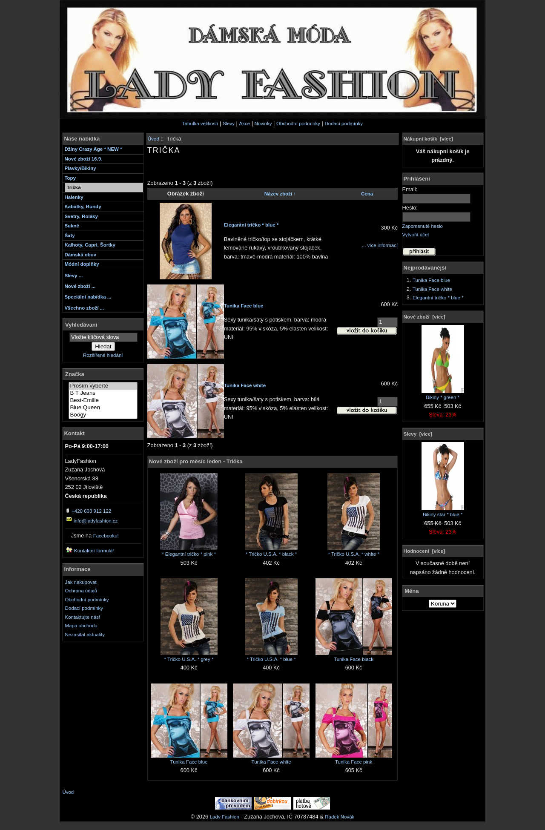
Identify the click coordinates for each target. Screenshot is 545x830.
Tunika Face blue (244, 305)
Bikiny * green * (443, 394)
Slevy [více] (418, 434)
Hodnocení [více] (424, 551)
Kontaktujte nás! (82, 617)
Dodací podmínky (343, 123)
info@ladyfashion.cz (96, 520)
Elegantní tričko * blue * (251, 224)
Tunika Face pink (353, 761)
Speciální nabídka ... (87, 296)
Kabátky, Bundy (82, 206)
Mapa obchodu (81, 625)
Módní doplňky (81, 264)
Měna (411, 591)
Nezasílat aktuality (85, 634)
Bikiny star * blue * (443, 511)
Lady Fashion (224, 816)
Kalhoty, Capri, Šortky (89, 244)
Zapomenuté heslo (422, 226)
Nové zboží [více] (424, 316)
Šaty (69, 235)
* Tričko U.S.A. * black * (271, 554)
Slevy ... (73, 275)
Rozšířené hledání (103, 355)
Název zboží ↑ (280, 193)
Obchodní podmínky (298, 123)
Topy (70, 178)
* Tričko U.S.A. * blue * (271, 659)
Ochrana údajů (81, 590)
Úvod (153, 138)
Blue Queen (103, 407)
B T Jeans (103, 393)
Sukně (71, 225)
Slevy (229, 123)
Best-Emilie (103, 400)
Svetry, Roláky (81, 216)
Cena (367, 193)
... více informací (380, 245)
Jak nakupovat (81, 582)
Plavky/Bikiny (80, 168)
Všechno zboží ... (84, 307)
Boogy (103, 415)
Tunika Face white (245, 385)
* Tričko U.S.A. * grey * (189, 659)
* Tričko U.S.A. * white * (353, 554)
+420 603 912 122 (91, 511)
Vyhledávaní (81, 324)
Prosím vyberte (103, 386)
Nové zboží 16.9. (83, 158)
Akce (244, 123)
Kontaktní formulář (94, 550)
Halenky (73, 197)
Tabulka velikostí (200, 123)
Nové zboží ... (79, 286)
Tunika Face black (353, 659)
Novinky (263, 123)
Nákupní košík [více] (428, 138)
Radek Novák (339, 816)
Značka (74, 374)
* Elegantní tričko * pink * (189, 554)
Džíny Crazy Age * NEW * (93, 149)
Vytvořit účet (415, 234)
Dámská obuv (80, 254)
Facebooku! (106, 535)
